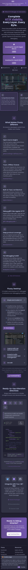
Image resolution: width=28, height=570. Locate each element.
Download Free (14, 376)
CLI (15, 68)
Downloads (4, 550)
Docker (24, 68)
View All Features (14, 276)
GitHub (15, 70)
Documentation (14, 504)
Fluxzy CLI (12, 461)
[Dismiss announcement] (26, 3)
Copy (21, 423)
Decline (23, 567)
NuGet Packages (14, 500)
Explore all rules (19, 550)
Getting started (19, 552)
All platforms (5, 68)
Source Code (14, 509)
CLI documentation (20, 554)
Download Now (14, 534)
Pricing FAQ (4, 554)
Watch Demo (8, 328)
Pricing (2, 552)
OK (19, 567)
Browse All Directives (14, 466)
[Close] (25, 557)
